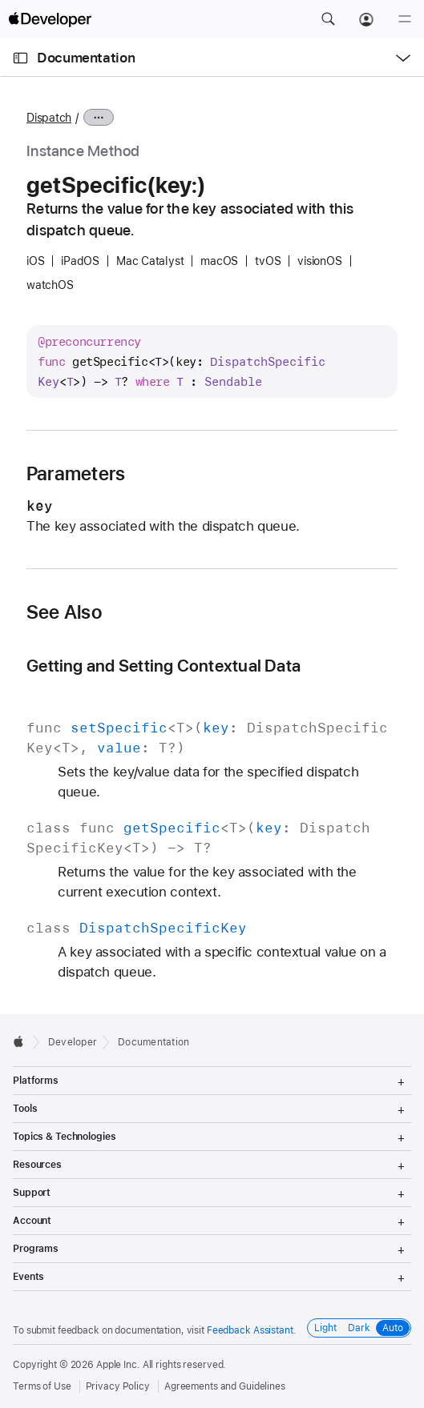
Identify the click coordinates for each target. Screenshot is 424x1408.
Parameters (75, 474)
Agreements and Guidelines (224, 1386)
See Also (64, 612)
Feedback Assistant (250, 1330)
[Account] (366, 19)
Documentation (86, 58)
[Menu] (405, 19)
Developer (72, 1042)
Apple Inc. (118, 1364)
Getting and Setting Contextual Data (163, 666)
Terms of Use (42, 1386)
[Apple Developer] (49, 19)
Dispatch (48, 117)
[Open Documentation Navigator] (20, 58)
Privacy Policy (118, 1386)
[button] (328, 19)
